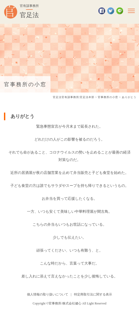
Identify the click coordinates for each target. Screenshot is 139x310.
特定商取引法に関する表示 (93, 294)
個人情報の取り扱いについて (47, 294)
